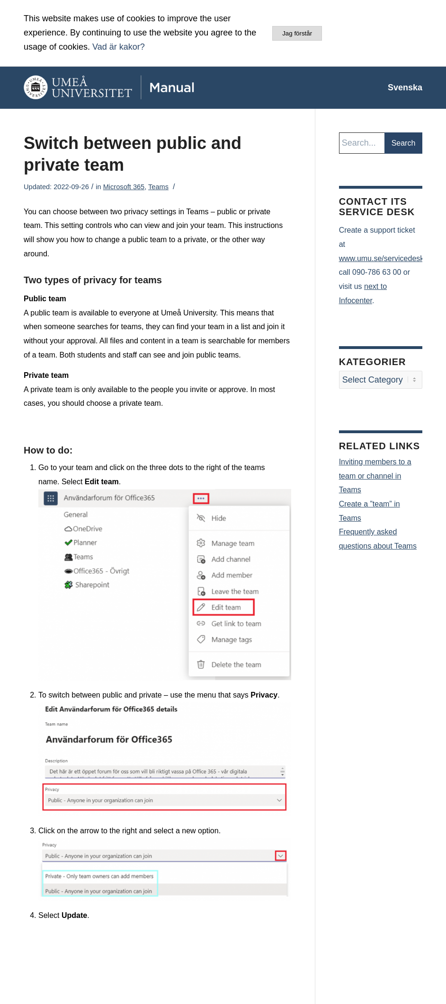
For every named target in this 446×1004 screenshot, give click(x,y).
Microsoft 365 (124, 187)
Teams (158, 187)
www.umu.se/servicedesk (381, 258)
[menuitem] (400, 87)
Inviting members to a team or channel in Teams (375, 476)
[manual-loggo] (130, 87)
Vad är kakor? (118, 47)
